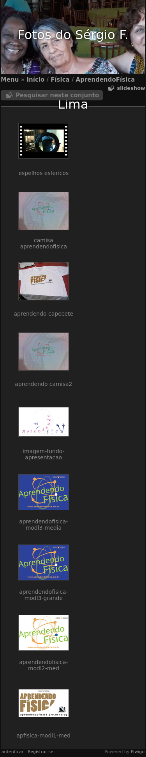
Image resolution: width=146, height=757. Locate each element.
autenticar (12, 751)
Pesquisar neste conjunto (57, 95)
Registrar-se (40, 751)
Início (36, 79)
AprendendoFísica (105, 79)
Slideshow (131, 88)
